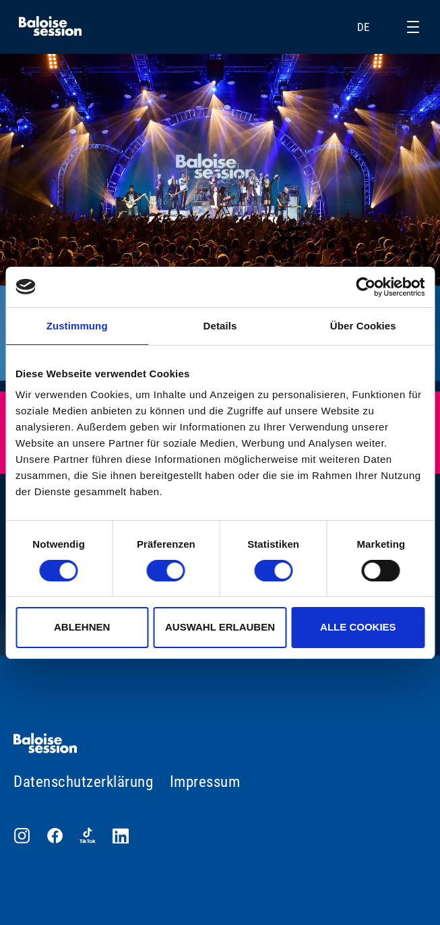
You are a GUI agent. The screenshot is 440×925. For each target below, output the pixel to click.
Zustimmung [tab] (77, 325)
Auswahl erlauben (220, 627)
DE (371, 27)
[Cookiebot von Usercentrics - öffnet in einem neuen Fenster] (366, 287)
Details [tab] (220, 325)
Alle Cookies (358, 627)
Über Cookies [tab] (363, 325)
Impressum (205, 782)
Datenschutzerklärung (83, 782)
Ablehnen (82, 627)
